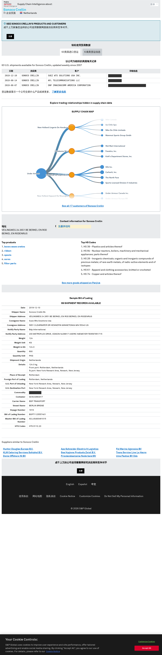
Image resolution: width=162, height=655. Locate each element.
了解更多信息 (59, 92)
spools (7, 255)
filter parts (10, 263)
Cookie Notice (67, 496)
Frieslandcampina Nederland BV (78, 456)
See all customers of (83, 206)
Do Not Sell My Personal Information (123, 496)
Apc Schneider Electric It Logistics (79, 449)
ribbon (7, 251)
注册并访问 (64, 226)
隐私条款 (51, 496)
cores (7, 259)
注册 (10, 36)
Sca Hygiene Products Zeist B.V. (78, 452)
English (70, 484)
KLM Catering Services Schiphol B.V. (23, 452)
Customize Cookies (89, 496)
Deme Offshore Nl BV (14, 456)
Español (82, 484)
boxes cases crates (14, 247)
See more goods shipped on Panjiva (81, 283)
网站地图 (37, 496)
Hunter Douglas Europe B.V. (18, 449)
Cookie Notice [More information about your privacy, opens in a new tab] (53, 652)
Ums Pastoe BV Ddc (127, 456)
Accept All (146, 648)
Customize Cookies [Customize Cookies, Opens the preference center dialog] (146, 642)
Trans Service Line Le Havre (131, 452)
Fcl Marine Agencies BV (129, 449)
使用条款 (23, 496)
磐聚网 (10, 4)
